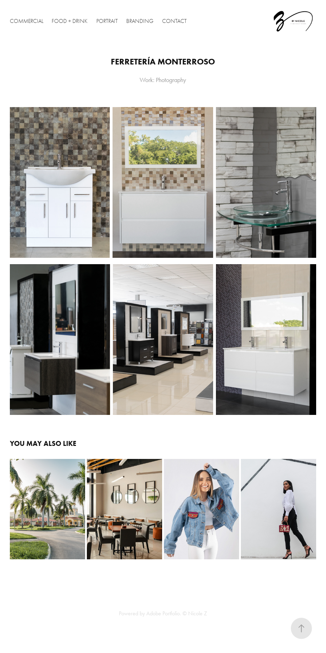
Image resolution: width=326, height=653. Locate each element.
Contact (174, 21)
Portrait (107, 21)
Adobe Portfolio (163, 613)
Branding (139, 21)
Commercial (26, 21)
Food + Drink (70, 21)
